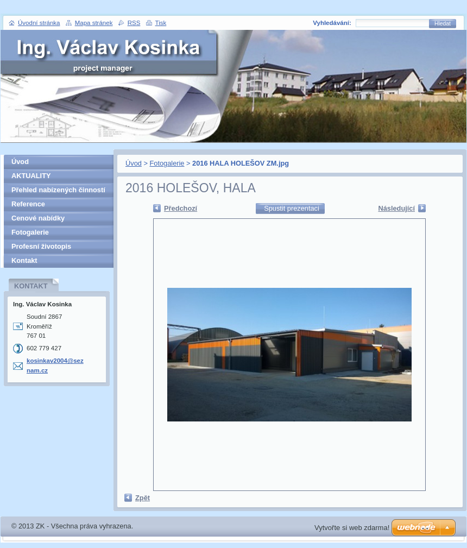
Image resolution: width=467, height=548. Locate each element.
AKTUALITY (31, 176)
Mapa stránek (94, 23)
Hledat (442, 24)
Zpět (142, 498)
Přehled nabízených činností (58, 190)
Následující (396, 208)
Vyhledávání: (332, 23)
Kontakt (24, 260)
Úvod (133, 163)
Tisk (161, 23)
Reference (28, 204)
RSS (134, 23)
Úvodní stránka (39, 23)
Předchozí (180, 208)
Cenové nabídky (38, 218)
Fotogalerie (166, 163)
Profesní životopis (41, 246)
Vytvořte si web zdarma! (351, 528)
